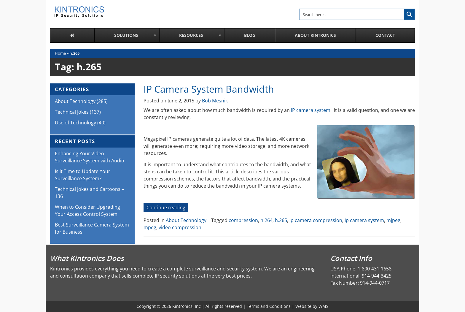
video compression (180, 227)
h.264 (266, 220)
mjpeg (393, 220)
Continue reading (167, 208)
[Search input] (352, 14)
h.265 (281, 220)
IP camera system (310, 110)
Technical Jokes (72, 112)
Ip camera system (364, 220)
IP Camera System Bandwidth (209, 89)
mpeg (150, 227)
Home (60, 53)
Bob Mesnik (215, 100)
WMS (324, 306)
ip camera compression (315, 220)
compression (243, 220)
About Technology (186, 220)
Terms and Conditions (269, 306)
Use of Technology (75, 122)
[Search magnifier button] (409, 14)
